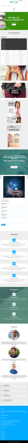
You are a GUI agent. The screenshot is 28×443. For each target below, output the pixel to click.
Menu (14, 10)
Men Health (3, 43)
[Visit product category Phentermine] (20, 52)
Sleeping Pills (3, 435)
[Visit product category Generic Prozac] (20, 58)
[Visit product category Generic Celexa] (20, 56)
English (20, 0)
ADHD (2, 39)
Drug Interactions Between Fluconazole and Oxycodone (9, 424)
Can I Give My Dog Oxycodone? (6, 425)
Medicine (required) (14, 215)
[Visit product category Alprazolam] (20, 61)
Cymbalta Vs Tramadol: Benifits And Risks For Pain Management (10, 420)
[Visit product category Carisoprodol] (20, 63)
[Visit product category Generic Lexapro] (7, 58)
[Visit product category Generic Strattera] (7, 56)
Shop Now (14, 24)
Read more (2, 412)
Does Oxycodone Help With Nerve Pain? (7, 423)
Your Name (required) (14, 204)
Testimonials (3, 438)
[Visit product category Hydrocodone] (7, 50)
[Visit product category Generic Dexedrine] (20, 54)
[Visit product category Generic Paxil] (20, 60)
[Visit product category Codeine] (7, 52)
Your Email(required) (14, 208)
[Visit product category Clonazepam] (7, 61)
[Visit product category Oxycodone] (20, 50)
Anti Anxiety (3, 41)
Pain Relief (3, 434)
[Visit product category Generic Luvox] (7, 60)
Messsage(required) (14, 220)
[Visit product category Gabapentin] (7, 54)
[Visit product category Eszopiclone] (7, 63)
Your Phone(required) (14, 211)
